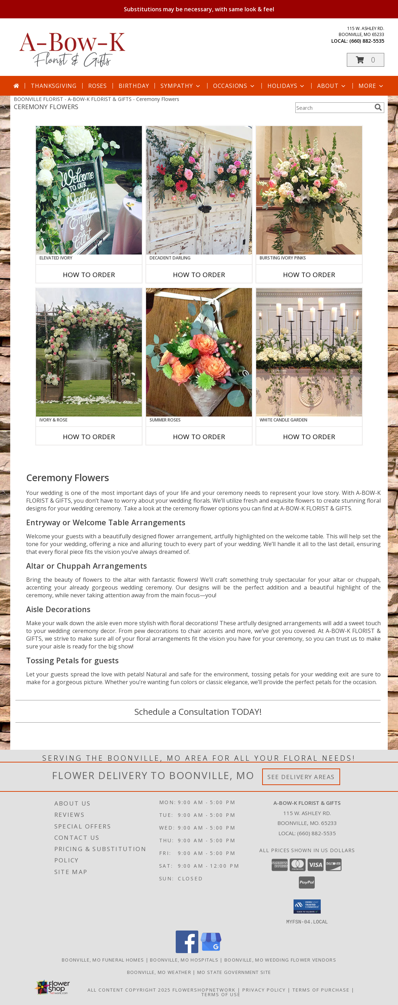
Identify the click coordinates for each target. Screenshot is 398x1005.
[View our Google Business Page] (211, 950)
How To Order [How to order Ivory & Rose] (89, 436)
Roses (97, 86)
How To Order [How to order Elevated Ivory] (89, 274)
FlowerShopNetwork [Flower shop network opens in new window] (204, 989)
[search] (378, 107)
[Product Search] (333, 108)
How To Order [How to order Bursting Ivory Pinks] (309, 274)
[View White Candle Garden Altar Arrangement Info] (309, 352)
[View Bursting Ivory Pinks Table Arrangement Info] (309, 190)
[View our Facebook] (187, 950)
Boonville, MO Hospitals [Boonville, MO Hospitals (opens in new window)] (184, 959)
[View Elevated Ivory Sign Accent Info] (89, 190)
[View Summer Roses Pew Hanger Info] (199, 352)
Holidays (286, 86)
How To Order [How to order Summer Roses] (199, 436)
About (332, 86)
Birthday (134, 86)
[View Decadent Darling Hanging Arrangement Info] (199, 190)
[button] (365, 60)
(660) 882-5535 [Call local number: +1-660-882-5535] (366, 40)
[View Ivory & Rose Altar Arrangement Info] (89, 352)
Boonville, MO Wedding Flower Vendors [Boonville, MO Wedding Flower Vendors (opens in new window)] (280, 959)
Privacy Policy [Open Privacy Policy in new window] (264, 989)
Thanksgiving (54, 86)
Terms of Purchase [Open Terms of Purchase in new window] (321, 989)
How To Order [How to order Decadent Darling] (199, 274)
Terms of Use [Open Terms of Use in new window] (221, 994)
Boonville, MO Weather (159, 972)
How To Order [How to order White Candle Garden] (309, 436)
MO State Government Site (234, 972)
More (371, 86)
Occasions (234, 86)
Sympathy (181, 86)
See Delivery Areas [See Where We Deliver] (301, 777)
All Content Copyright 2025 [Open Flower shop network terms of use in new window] (129, 989)
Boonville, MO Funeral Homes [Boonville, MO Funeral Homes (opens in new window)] (103, 959)
